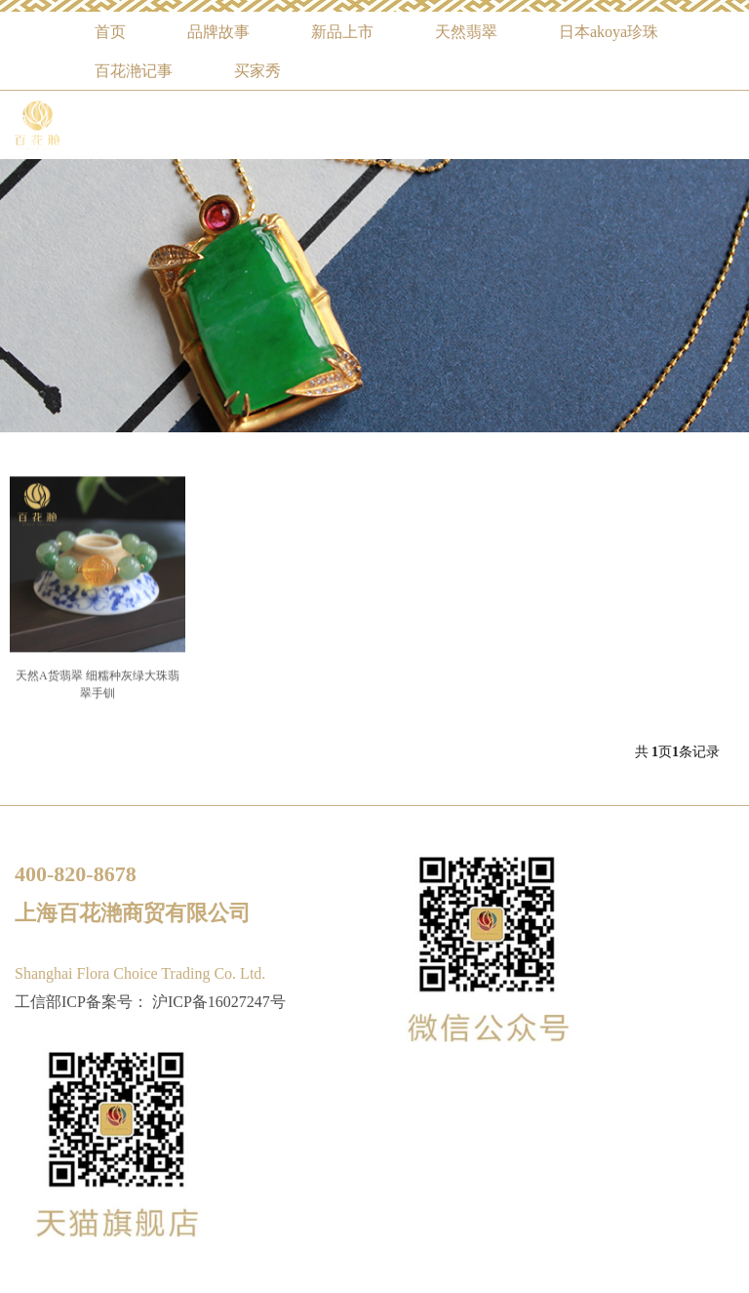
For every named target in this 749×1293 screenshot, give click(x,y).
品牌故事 (218, 31)
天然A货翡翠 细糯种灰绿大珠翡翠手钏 (97, 694)
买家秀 (257, 70)
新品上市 (342, 31)
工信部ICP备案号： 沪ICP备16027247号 (150, 1001)
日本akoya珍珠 (608, 31)
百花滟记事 (134, 70)
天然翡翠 (466, 31)
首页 (110, 31)
